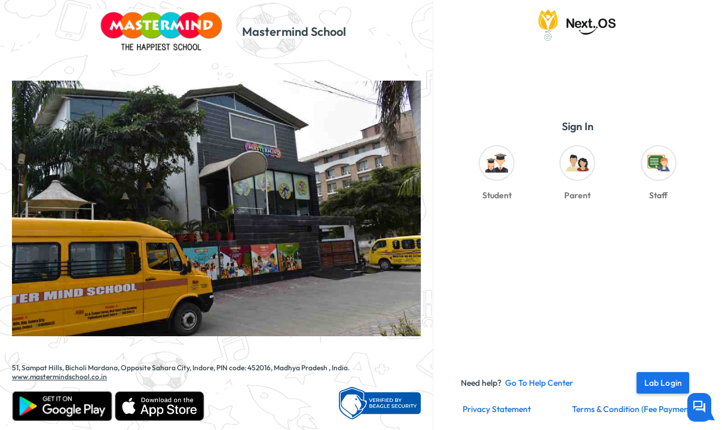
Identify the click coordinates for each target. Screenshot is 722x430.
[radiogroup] (577, 176)
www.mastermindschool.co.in (59, 376)
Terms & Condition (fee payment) (633, 409)
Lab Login (663, 382)
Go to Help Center (539, 382)
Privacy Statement (497, 409)
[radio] (496, 176)
